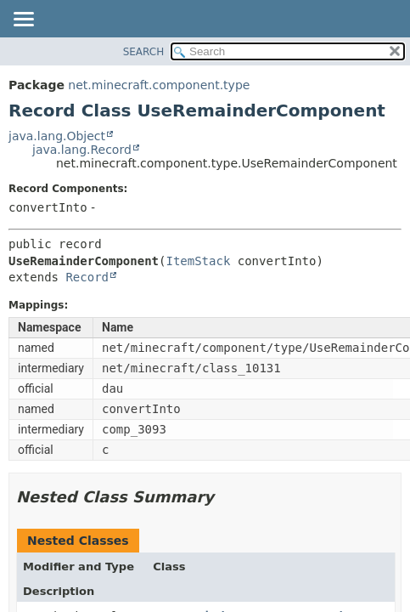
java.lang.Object (56, 136)
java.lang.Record (82, 149)
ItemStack (198, 261)
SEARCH (144, 52)
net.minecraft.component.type (159, 85)
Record (87, 277)
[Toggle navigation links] (22, 20)
